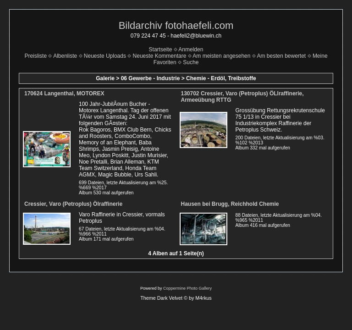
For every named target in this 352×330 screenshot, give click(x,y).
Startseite (160, 49)
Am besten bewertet (281, 56)
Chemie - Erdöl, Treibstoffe (221, 78)
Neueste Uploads (105, 56)
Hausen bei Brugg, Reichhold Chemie (230, 204)
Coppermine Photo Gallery (187, 288)
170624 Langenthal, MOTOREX (64, 93)
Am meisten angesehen (221, 56)
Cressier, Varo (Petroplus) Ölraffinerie (73, 204)
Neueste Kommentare (160, 56)
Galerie (105, 78)
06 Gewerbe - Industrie (150, 78)
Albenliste (65, 56)
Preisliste (35, 56)
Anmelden (190, 49)
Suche (190, 62)
